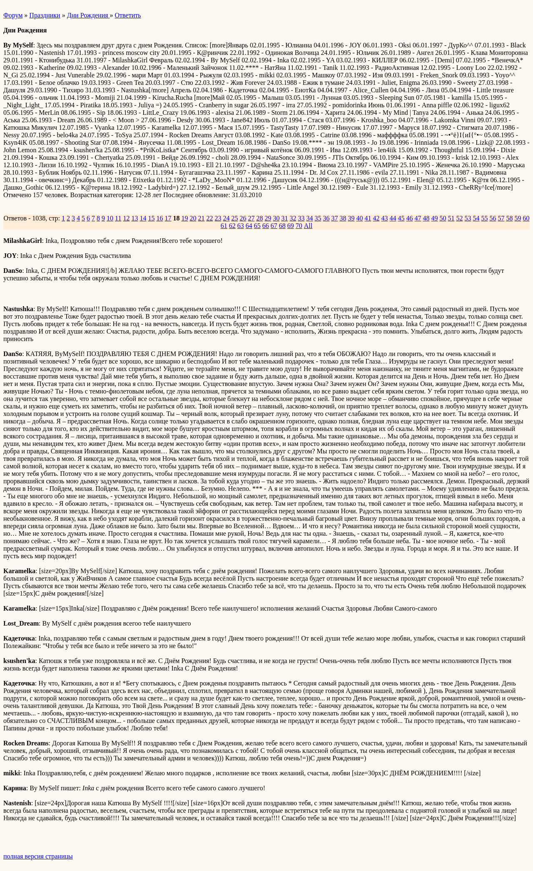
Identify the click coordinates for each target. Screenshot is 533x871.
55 (484, 218)
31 (284, 218)
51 (451, 218)
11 (118, 218)
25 (234, 218)
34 (309, 218)
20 (192, 218)
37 (334, 218)
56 (492, 218)
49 (434, 218)
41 (367, 218)
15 (151, 218)
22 (209, 218)
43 (384, 218)
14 (142, 218)
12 (126, 218)
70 (299, 225)
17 (167, 218)
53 (467, 218)
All (308, 225)
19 (184, 218)
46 (409, 218)
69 (290, 225)
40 (359, 218)
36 (326, 218)
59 (517, 218)
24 (226, 218)
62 (232, 225)
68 (282, 225)
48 (426, 218)
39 (351, 218)
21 (201, 218)
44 (392, 218)
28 (259, 218)
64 (249, 225)
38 (342, 218)
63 (240, 225)
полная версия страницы (38, 856)
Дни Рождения (88, 15)
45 (401, 218)
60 (526, 218)
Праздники (44, 15)
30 (276, 218)
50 (442, 218)
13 (134, 218)
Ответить (128, 15)
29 (267, 218)
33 (301, 218)
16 (159, 218)
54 (476, 218)
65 (257, 225)
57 (501, 218)
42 (376, 218)
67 (274, 225)
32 (292, 218)
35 (317, 218)
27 (251, 218)
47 (417, 218)
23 (217, 218)
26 (242, 218)
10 (110, 218)
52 (459, 218)
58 (509, 218)
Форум (12, 15)
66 (265, 225)
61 (224, 225)
